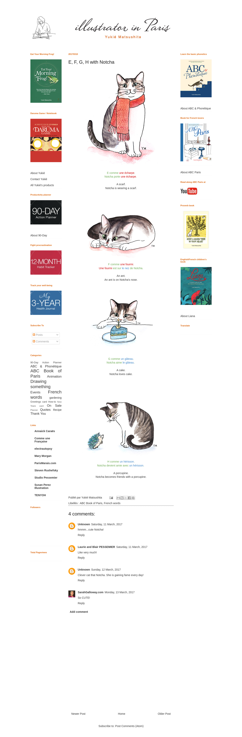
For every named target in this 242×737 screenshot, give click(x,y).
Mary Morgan (42, 455)
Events (35, 392)
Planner (34, 410)
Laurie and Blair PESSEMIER (96, 547)
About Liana (187, 316)
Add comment (79, 611)
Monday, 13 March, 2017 (120, 592)
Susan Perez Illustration (42, 486)
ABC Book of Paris (91, 503)
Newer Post (78, 713)
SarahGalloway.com (90, 592)
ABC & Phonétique (46, 366)
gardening (55, 397)
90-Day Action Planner (46, 362)
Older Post (164, 713)
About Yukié (37, 173)
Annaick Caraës (44, 431)
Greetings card (38, 401)
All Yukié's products (42, 185)
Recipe (57, 409)
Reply (81, 535)
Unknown (84, 524)
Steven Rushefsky (46, 470)
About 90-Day (38, 235)
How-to (52, 401)
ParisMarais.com (45, 463)
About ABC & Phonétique (195, 108)
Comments (41, 341)
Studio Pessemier (45, 477)
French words (112, 503)
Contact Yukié (38, 179)
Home (121, 713)
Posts (38, 334)
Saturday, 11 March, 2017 (106, 524)
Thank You (38, 413)
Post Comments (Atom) (129, 726)
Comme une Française (42, 440)
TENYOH (40, 495)
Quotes (45, 410)
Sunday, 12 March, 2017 (106, 569)
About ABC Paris (190, 172)
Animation (54, 376)
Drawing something (40, 384)
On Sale (54, 405)
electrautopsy (43, 448)
